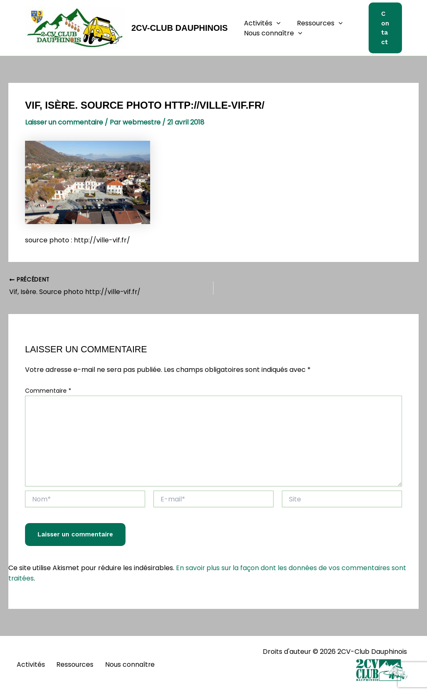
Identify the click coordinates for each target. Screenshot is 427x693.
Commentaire (48, 390)
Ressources (316, 23)
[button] (275, 23)
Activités (261, 23)
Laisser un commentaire (64, 122)
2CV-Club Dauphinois (179, 27)
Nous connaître (272, 33)
